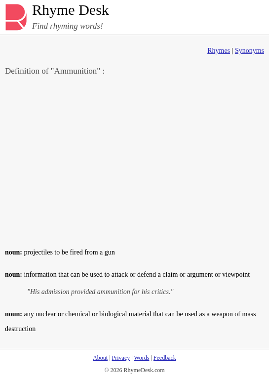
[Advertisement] (134, 161)
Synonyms (249, 50)
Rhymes (218, 50)
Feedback (165, 357)
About (100, 357)
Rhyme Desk (70, 10)
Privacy (121, 357)
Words (141, 357)
